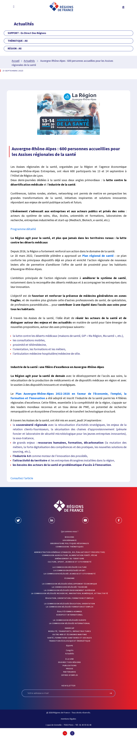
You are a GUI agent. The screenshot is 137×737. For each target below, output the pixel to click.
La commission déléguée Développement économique (69, 584)
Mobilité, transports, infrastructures (69, 631)
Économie (69, 578)
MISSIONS (69, 537)
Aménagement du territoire (69, 558)
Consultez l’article (22, 478)
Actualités (29, 60)
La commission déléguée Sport (69, 570)
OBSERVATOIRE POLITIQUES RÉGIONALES (69, 543)
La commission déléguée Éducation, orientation (69, 603)
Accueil (15, 60)
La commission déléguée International (69, 623)
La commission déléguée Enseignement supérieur (69, 590)
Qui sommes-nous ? (69, 531)
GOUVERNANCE (70, 540)
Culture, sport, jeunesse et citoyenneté (69, 562)
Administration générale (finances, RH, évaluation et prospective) (69, 552)
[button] (13, 6)
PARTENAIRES (69, 672)
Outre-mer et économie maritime (69, 634)
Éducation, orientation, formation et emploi (69, 598)
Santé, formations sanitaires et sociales (69, 638)
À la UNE (69, 659)
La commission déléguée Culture (70, 567)
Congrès (69, 650)
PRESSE (69, 668)
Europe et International (69, 615)
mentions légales (68, 718)
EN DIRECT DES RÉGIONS (69, 662)
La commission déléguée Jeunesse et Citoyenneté (70, 574)
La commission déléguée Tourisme (69, 587)
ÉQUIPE (69, 645)
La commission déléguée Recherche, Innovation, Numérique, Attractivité (69, 593)
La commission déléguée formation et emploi (69, 607)
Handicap (69, 628)
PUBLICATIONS (70, 665)
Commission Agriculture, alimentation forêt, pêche (69, 555)
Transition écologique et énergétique (69, 641)
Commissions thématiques (70, 547)
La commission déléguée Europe (69, 620)
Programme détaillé (23, 229)
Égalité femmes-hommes (69, 611)
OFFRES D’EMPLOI (69, 675)
